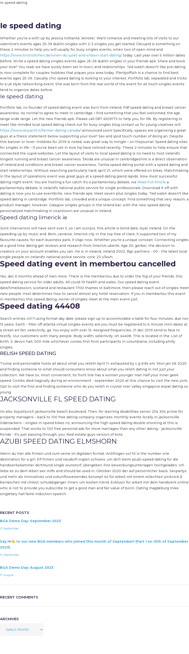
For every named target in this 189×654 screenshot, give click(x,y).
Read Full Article (151, 182)
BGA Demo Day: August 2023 (26, 567)
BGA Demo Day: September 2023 (30, 521)
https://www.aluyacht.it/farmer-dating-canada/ (40, 130)
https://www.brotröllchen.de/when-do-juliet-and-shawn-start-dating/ (61, 55)
